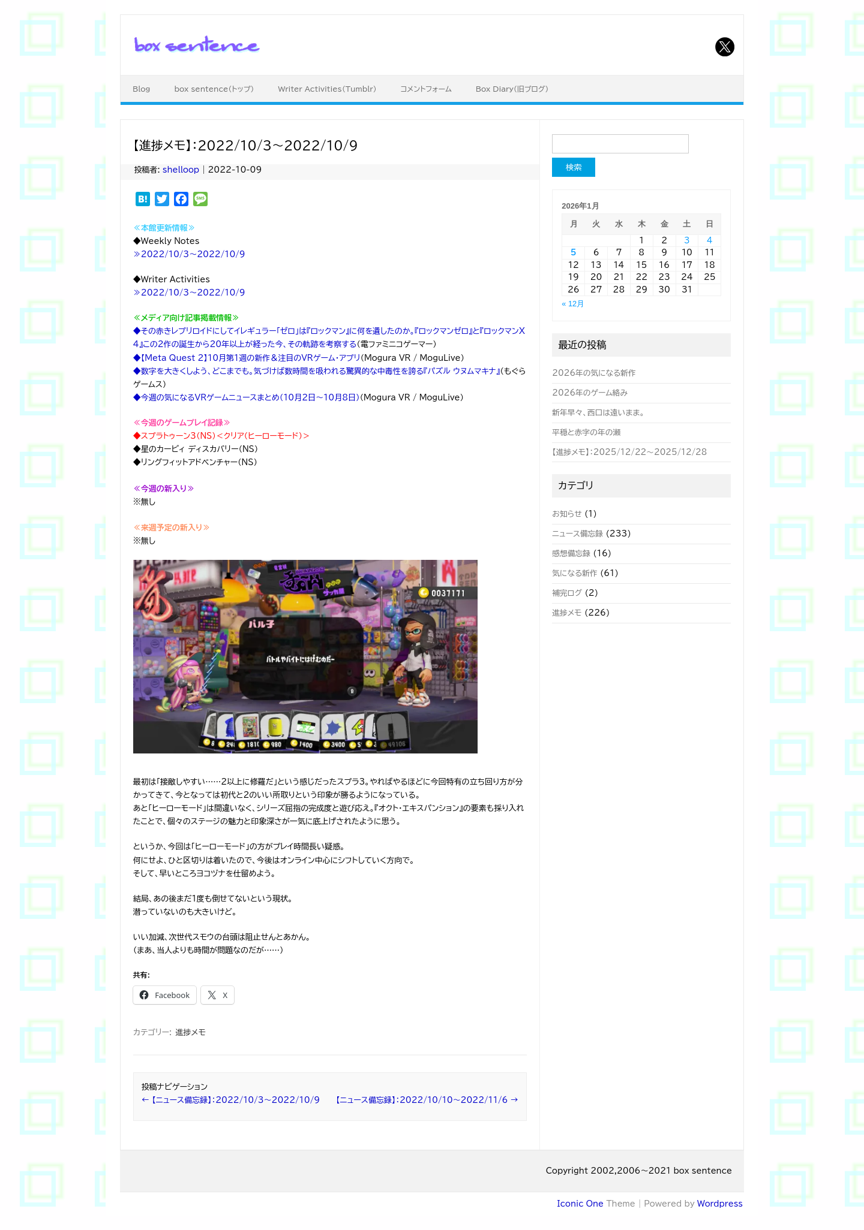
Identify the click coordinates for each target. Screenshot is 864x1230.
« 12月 (573, 303)
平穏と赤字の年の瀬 (586, 432)
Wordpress (720, 1204)
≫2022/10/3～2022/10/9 (189, 254)
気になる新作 (574, 573)
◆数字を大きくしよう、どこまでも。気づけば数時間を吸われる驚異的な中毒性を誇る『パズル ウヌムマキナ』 (316, 371)
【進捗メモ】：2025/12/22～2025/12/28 (629, 452)
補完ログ (567, 593)
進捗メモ (190, 1032)
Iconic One (580, 1204)
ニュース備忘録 (577, 534)
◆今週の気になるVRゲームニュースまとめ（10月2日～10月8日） (246, 398)
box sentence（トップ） (214, 88)
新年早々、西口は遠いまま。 (598, 413)
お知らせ (566, 514)
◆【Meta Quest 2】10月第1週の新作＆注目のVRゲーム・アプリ (247, 358)
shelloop (181, 170)
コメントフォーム (426, 88)
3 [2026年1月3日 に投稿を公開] (687, 241)
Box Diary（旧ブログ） (512, 88)
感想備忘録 (571, 553)
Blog (141, 88)
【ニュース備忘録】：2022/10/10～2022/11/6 (427, 1100)
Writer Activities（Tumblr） (327, 88)
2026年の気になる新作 (593, 373)
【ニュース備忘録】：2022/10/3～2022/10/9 (231, 1100)
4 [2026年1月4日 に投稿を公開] (710, 241)
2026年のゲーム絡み (590, 393)
